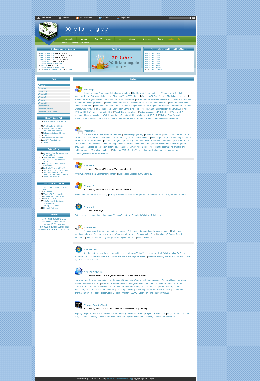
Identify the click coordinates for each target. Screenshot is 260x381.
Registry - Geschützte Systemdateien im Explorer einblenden (116, 317)
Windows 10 (42, 94)
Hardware (84, 39)
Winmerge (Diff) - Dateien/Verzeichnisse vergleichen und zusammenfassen (145, 150)
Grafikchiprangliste (51, 218)
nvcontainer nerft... (50, 203)
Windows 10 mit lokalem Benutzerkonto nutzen (95, 174)
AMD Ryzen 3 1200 (152, 65)
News (62, 230)
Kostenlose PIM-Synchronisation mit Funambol (96, 99)
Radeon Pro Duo (46, 61)
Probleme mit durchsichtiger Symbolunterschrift (148, 231)
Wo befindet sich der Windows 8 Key (91, 195)
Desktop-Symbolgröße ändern (161, 256)
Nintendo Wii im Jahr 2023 (53, 138)
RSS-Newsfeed (84, 18)
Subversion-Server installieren (126, 109)
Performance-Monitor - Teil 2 (106, 106)
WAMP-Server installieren (125, 112)
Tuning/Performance (103, 39)
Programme (42, 91)
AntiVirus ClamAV (153, 134)
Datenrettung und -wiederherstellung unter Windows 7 (98, 215)
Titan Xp (43, 65)
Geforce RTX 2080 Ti (48, 59)
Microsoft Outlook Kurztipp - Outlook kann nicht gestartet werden (121, 144)
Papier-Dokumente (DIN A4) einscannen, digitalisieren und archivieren (136, 103)
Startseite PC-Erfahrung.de (70, 43)
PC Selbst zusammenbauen (53, 196)
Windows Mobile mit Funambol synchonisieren (157, 118)
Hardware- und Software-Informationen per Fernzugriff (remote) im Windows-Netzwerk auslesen (117, 280)
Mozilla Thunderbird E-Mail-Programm (169, 144)
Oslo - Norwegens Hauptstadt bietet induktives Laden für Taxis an (56, 173)
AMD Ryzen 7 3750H (153, 63)
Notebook (68, 69)
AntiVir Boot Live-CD (172, 134)
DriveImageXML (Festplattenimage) (167, 137)
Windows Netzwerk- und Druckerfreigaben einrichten (124, 283)
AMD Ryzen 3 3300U (153, 55)
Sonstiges (147, 39)
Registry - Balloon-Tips (155, 313)
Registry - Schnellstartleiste (131, 313)
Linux (120, 39)
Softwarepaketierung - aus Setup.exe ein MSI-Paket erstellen (143, 290)
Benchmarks (53, 229)
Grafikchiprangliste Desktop (53, 69)
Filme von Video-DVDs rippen (126, 96)
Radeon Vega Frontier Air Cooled (52, 67)
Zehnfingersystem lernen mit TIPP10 (91, 153)
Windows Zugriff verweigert (171, 115)
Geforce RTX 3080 (47, 57)
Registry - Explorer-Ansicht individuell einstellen (96, 313)
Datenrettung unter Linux (52, 128)
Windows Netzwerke (45, 109)
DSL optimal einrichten (101, 96)
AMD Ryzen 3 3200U (153, 53)
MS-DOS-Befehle (126, 99)
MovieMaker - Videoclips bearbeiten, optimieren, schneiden (101, 147)
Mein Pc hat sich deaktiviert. (53, 201)
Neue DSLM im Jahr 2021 (52, 199)
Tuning (54, 227)
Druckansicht (44, 18)
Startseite (69, 39)
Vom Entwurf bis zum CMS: (53, 131)
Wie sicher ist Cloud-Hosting (53, 126)
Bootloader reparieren (115, 231)
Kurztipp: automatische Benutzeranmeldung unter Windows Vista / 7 (114, 253)
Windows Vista (43, 106)
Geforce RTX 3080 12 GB (50, 55)
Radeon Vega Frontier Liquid (51, 63)
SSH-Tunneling (104, 109)
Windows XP (43, 103)
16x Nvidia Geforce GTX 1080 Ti (55, 168)
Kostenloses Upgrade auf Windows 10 (135, 174)
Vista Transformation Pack (143, 234)
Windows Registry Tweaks (48, 112)
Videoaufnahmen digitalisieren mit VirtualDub (161, 109)
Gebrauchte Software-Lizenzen (54, 133)
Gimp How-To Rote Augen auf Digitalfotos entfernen (164, 96)
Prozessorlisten (157, 69)
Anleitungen (42, 88)
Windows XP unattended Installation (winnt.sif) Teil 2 (134, 115)
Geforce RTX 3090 (47, 53)
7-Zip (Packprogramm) (133, 134)
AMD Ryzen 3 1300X (153, 67)
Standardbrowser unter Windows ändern (112, 234)
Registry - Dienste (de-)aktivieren (160, 317)
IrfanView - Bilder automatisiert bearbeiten (153, 140)
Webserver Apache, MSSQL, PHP (154, 112)
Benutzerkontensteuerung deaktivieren (129, 256)
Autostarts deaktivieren (94, 231)
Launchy (178, 140)
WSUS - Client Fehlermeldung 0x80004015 (150, 293)
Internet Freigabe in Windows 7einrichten (143, 215)
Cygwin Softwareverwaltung (137, 137)
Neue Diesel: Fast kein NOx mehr (55, 170)
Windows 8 (42, 97)
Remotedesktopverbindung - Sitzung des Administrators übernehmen (151, 106)
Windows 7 (42, 100)
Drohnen (46, 142)
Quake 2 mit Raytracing (52, 177)
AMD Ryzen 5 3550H (153, 59)
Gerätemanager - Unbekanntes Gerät (152, 99)
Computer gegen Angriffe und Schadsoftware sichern (107, 93)
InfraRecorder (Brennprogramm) (118, 140)
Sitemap (104, 18)
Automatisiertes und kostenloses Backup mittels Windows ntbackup (105, 118)
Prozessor (46, 224)
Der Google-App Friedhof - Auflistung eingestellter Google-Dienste (54, 159)
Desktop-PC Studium (51, 206)
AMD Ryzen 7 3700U (153, 61)
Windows (133, 39)
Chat (67, 230)
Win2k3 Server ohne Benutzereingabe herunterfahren (133, 286)
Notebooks (42, 230)
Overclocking (63, 227)
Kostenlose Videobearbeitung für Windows (102, 134)
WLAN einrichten (144, 237)
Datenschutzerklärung (124, 379)
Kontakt (64, 18)
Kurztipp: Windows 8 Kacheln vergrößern (127, 195)
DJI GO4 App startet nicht (52, 140)
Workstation (47, 192)
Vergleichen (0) (174, 39)
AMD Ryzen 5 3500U (153, 57)
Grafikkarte (61, 224)
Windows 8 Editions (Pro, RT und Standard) (167, 195)
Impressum (123, 18)
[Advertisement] (115, 7)
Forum (160, 39)
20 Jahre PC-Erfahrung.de (53, 194)
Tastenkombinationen (100, 150)
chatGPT (46, 135)
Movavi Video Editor (138, 147)
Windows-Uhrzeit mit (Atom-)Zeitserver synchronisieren (110, 237)
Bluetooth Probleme (50, 208)
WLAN (54, 224)
